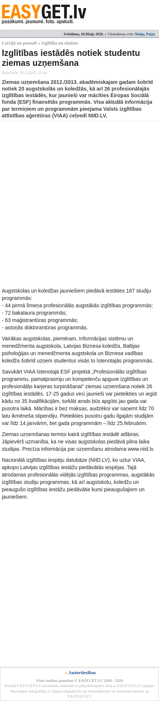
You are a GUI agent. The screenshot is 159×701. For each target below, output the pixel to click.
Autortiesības (82, 672)
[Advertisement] (79, 204)
